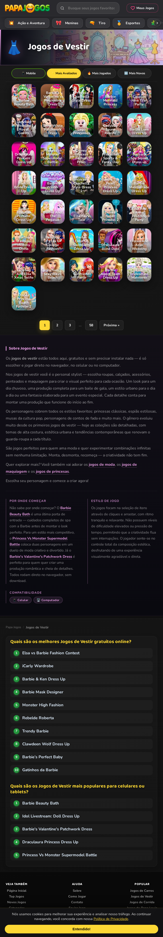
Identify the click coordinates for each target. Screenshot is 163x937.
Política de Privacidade (111, 918)
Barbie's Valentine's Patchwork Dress (41, 556)
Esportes (127, 23)
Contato (77, 902)
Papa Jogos (13, 627)
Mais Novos (134, 73)
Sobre (77, 891)
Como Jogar (77, 897)
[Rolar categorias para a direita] (157, 23)
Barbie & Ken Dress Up (43, 679)
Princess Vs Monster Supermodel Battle (59, 855)
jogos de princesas (52, 471)
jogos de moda (102, 464)
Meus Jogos (142, 8)
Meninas (66, 23)
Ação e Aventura (26, 23)
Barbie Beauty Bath (40, 803)
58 (91, 325)
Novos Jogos (16, 902)
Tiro (96, 23)
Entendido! (81, 929)
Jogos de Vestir (142, 897)
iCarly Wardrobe (37, 666)
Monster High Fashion (42, 705)
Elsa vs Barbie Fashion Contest (50, 653)
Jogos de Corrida (142, 902)
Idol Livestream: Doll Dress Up (50, 816)
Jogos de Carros (142, 891)
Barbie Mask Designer (42, 692)
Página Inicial (16, 891)
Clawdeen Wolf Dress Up (46, 744)
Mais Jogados (99, 73)
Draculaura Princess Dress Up (50, 842)
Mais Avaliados (64, 73)
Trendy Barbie (35, 731)
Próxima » (112, 325)
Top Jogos (16, 897)
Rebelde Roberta (38, 718)
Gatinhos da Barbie (40, 770)
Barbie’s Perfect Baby (42, 757)
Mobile (28, 73)
